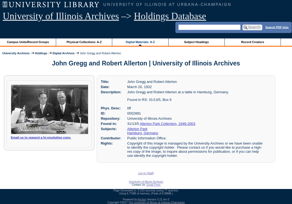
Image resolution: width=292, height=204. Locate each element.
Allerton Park (137, 129)
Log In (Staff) (146, 173)
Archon (142, 199)
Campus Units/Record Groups (28, 42)
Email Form (153, 184)
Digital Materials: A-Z (140, 42)
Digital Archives (64, 53)
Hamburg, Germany (142, 133)
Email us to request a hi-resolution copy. (41, 137)
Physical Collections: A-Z (84, 42)
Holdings (41, 53)
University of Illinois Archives (61, 16)
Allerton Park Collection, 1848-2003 (167, 124)
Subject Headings (196, 42)
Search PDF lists (276, 27)
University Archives (15, 53)
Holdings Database (170, 16)
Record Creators (252, 42)
